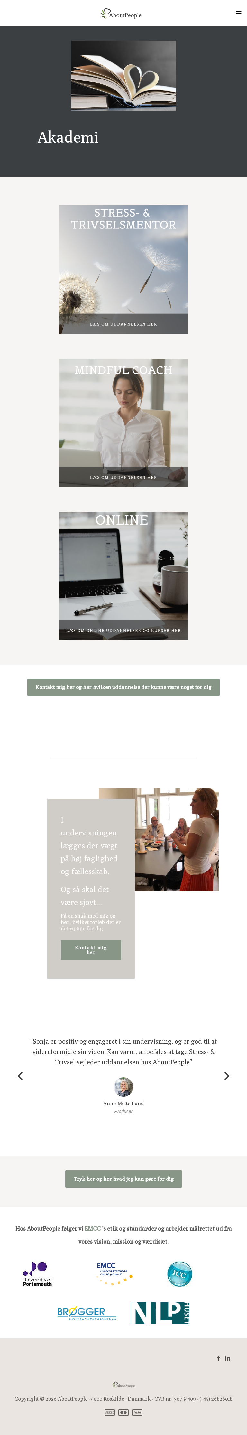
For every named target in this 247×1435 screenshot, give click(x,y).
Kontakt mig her (91, 950)
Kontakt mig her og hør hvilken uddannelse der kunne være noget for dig (123, 687)
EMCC (93, 1228)
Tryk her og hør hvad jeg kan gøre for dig (124, 1179)
